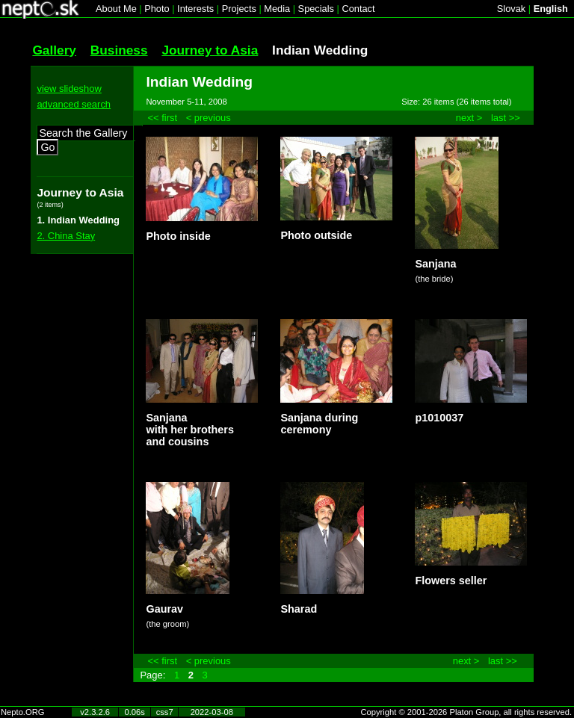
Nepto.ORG (22, 712)
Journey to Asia (209, 50)
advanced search (74, 104)
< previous (208, 117)
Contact (358, 8)
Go (47, 147)
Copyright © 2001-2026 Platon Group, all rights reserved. (467, 712)
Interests (195, 8)
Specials (316, 8)
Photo (156, 8)
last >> (505, 117)
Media (277, 8)
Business (119, 50)
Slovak (511, 8)
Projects (239, 8)
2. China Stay (66, 235)
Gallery (54, 50)
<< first (162, 117)
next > (469, 117)
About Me (116, 8)
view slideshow (69, 88)
